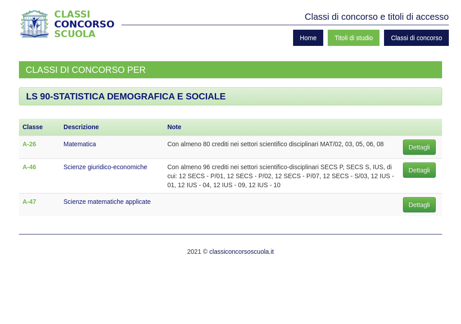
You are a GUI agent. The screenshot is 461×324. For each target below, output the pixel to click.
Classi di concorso (416, 37)
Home (308, 37)
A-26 (29, 144)
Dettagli (419, 147)
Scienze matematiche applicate (107, 201)
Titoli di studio (353, 37)
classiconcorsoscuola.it (241, 251)
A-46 (29, 167)
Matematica (79, 144)
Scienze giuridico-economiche (105, 167)
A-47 (29, 201)
